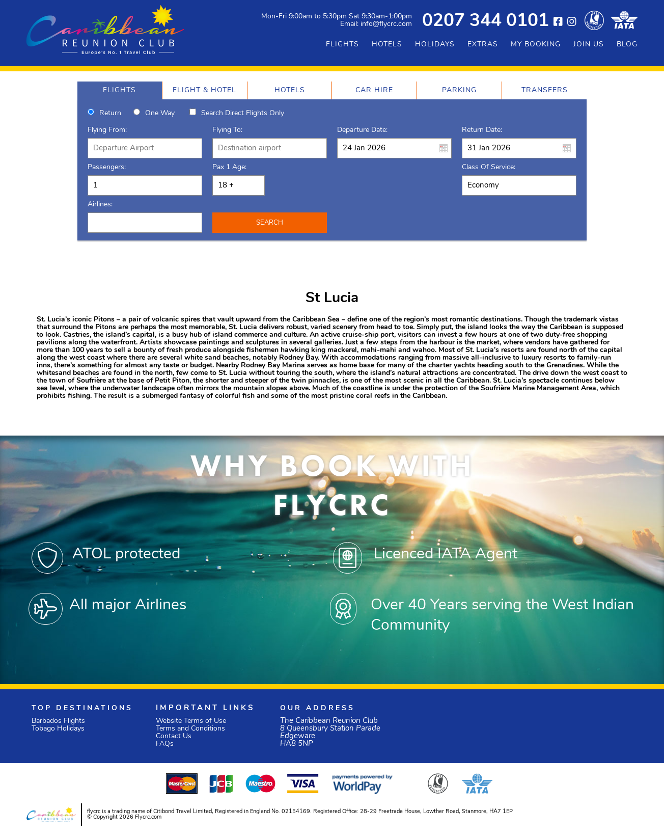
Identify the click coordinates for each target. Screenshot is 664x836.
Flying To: (227, 130)
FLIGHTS (342, 44)
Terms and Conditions (190, 729)
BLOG (627, 44)
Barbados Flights (58, 721)
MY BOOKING (536, 44)
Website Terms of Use (191, 721)
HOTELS (387, 44)
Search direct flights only (242, 113)
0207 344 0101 (485, 22)
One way (160, 113)
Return (110, 113)
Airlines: (100, 204)
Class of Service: (488, 167)
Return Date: (482, 130)
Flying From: (107, 130)
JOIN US (588, 44)
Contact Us (173, 736)
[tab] (119, 90)
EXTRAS (482, 44)
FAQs (165, 744)
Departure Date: (362, 130)
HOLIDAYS (435, 44)
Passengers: (107, 167)
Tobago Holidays (58, 729)
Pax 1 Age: (229, 167)
